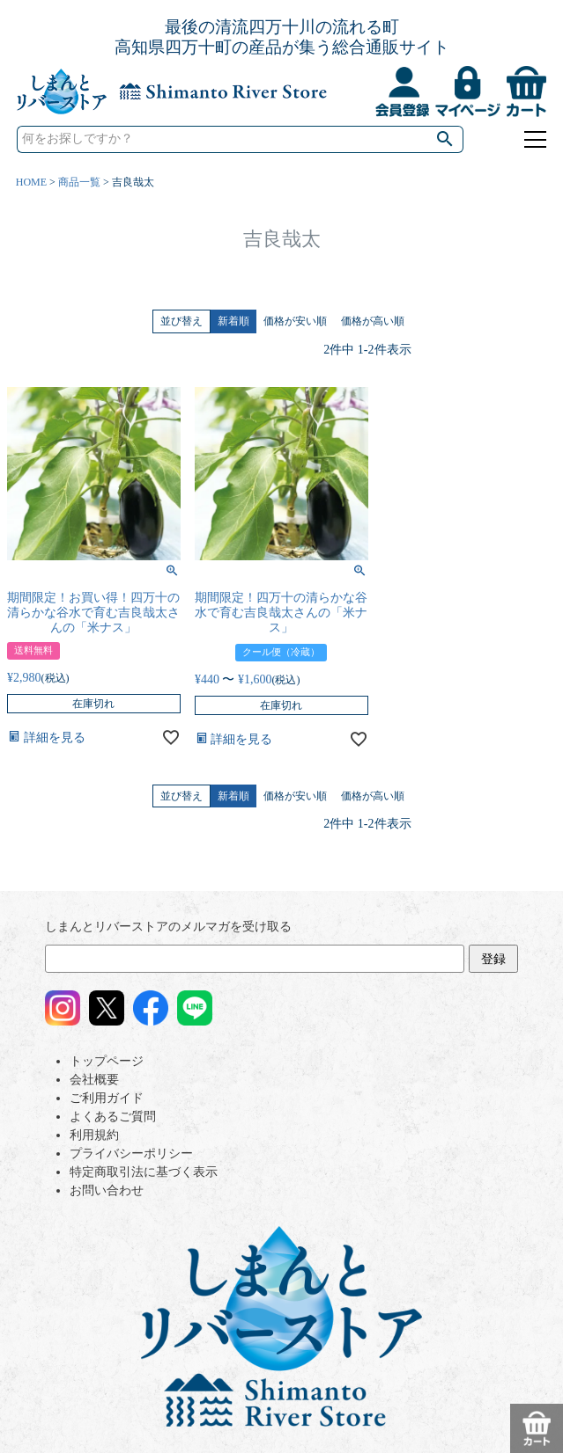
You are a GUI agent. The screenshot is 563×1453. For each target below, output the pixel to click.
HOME (31, 182)
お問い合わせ (107, 1190)
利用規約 (94, 1135)
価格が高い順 (372, 321)
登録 (493, 959)
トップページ (107, 1061)
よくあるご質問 (113, 1116)
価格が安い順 (295, 321)
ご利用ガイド (107, 1098)
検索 (445, 139)
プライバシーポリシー (131, 1153)
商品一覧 (79, 182)
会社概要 (94, 1079)
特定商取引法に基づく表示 (144, 1172)
